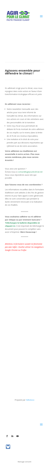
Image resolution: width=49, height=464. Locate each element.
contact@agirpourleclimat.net (30, 172)
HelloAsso (30, 400)
